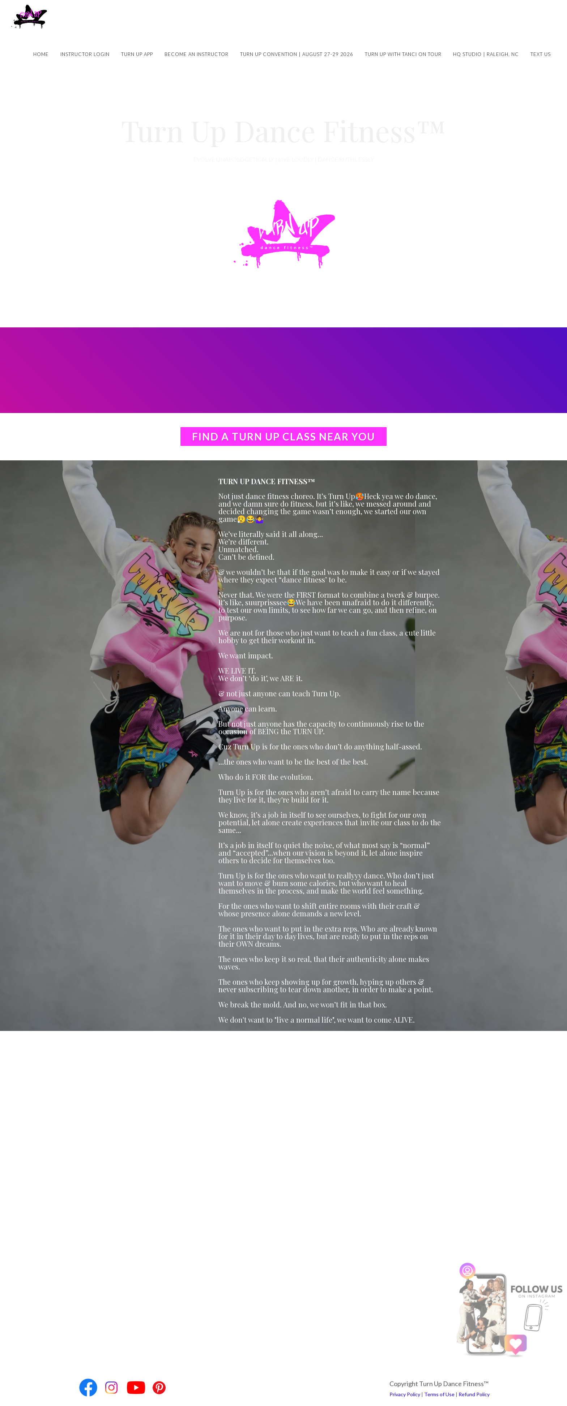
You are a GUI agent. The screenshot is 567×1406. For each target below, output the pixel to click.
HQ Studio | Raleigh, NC (486, 54)
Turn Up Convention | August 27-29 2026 (296, 54)
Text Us (540, 54)
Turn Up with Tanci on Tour (403, 54)
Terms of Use (439, 1394)
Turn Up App (137, 54)
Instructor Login (85, 54)
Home (41, 54)
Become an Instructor (197, 54)
